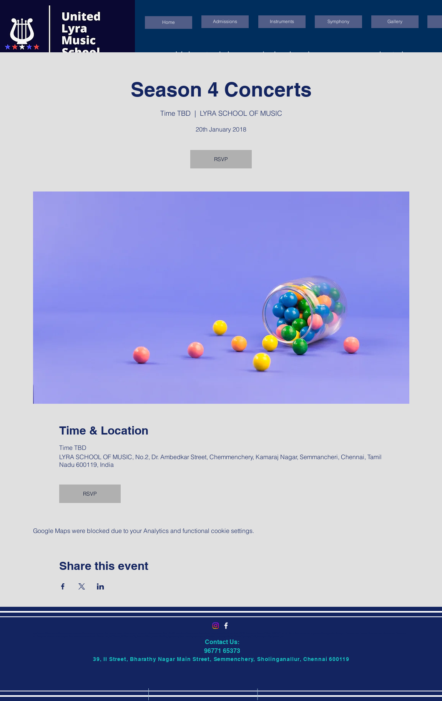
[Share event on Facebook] (62, 586)
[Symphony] (338, 21)
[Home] (168, 22)
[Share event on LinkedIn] (100, 586)
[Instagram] (215, 625)
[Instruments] (282, 21)
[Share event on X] (81, 586)
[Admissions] (225, 21)
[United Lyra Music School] (226, 625)
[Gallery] (395, 21)
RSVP (221, 159)
